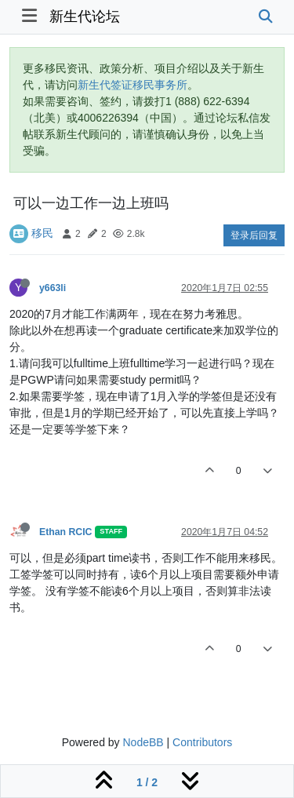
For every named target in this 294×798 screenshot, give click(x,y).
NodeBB (142, 742)
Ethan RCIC (65, 532)
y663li (52, 287)
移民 (42, 233)
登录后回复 (254, 235)
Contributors (202, 742)
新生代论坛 (84, 16)
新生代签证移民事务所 (132, 84)
